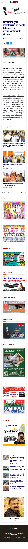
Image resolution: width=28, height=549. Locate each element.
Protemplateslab (14, 545)
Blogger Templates (13, 544)
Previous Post (5, 192)
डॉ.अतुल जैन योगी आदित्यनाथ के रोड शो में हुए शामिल (17, 487)
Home (4, 19)
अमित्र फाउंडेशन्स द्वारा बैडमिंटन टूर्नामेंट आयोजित (16, 481)
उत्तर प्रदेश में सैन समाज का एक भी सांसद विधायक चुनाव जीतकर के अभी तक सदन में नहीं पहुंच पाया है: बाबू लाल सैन (17, 459)
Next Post (23, 192)
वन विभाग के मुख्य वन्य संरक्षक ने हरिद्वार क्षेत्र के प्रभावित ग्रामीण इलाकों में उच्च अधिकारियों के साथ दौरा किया (14, 145)
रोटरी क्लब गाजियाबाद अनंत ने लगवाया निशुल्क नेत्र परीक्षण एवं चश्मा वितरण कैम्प (17, 468)
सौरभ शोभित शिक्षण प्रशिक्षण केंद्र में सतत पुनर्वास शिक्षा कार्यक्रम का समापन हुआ (12, 165)
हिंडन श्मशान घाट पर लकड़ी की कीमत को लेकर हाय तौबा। (17, 474)
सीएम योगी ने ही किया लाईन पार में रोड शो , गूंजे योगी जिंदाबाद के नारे (13, 184)
